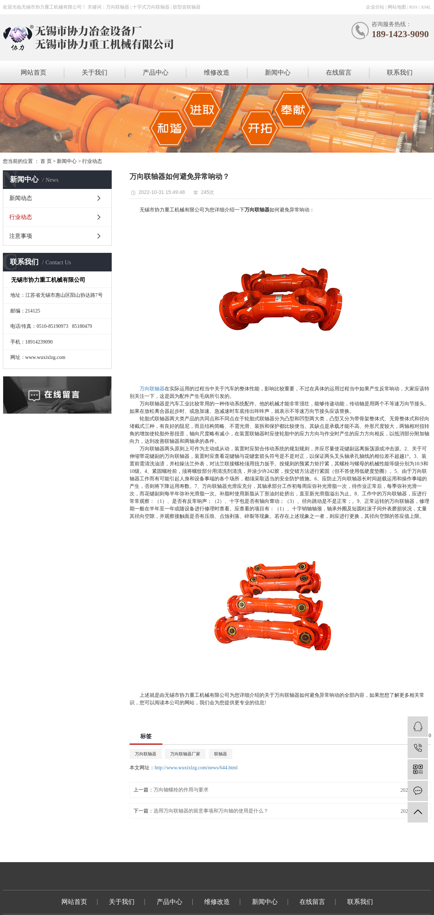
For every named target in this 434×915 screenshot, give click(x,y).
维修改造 (216, 72)
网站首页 (33, 72)
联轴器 (220, 753)
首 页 (46, 161)
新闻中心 (278, 72)
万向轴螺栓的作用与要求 (180, 789)
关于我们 (94, 72)
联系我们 (400, 72)
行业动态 (92, 161)
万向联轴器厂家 (185, 753)
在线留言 (339, 72)
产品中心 (155, 72)
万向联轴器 (145, 753)
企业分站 (375, 7)
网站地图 (397, 7)
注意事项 (20, 236)
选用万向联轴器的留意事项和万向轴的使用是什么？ (210, 811)
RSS (413, 7)
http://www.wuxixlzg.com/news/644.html (196, 767)
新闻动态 (20, 198)
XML (426, 7)
